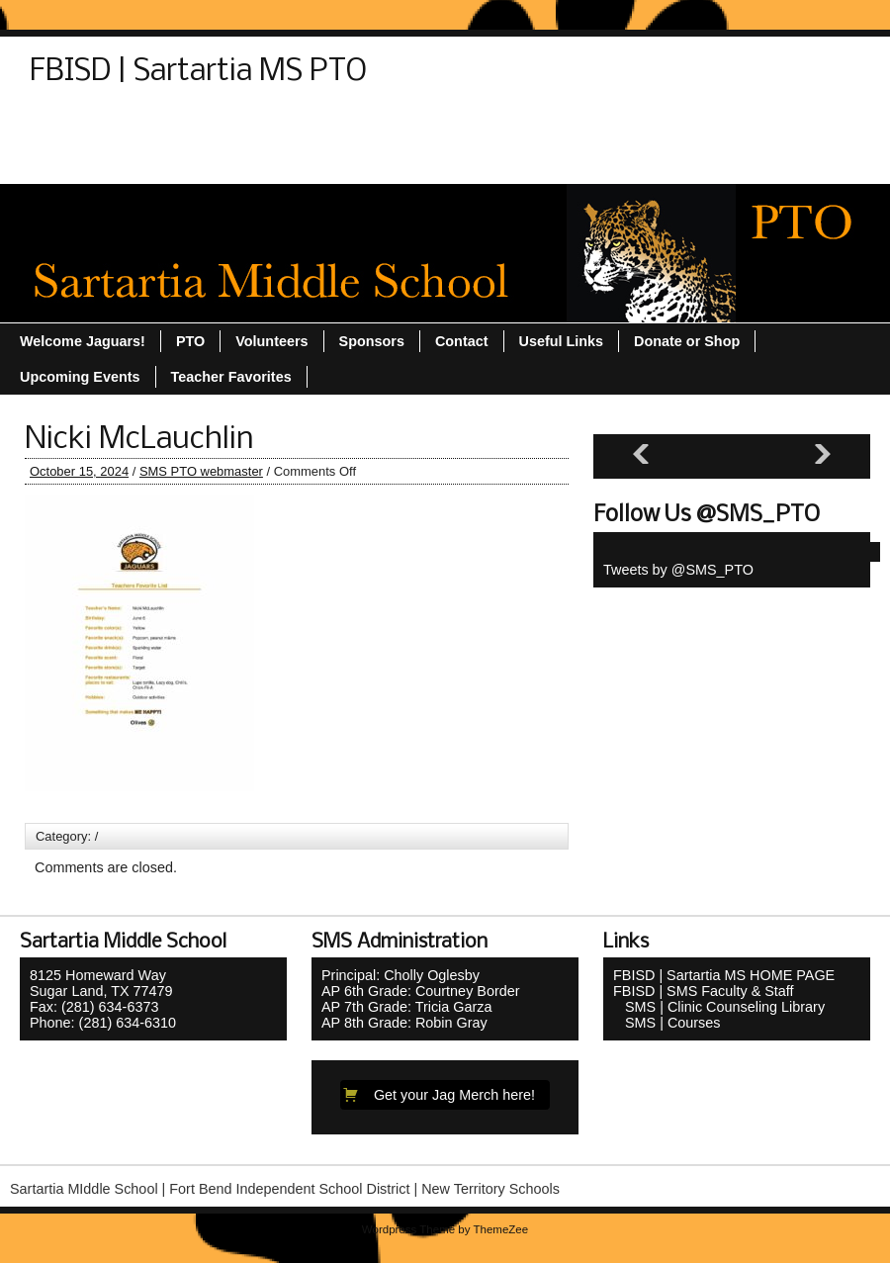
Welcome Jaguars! (321, 161)
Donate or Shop (176, 126)
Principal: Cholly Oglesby (400, 975)
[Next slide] (823, 454)
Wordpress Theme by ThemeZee (445, 1229)
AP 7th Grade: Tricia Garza (406, 1007)
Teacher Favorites (561, 126)
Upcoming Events (714, 126)
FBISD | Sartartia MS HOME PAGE (724, 975)
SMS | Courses (667, 1023)
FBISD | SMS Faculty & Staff (703, 991)
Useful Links (82, 161)
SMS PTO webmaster (201, 471)
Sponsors (438, 126)
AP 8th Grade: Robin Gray (404, 1023)
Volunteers (191, 161)
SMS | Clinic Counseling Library (719, 1007)
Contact (66, 126)
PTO (274, 126)
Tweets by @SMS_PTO (678, 570)
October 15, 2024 (79, 471)
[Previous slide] (641, 454)
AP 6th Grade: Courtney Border (420, 991)
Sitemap (347, 126)
